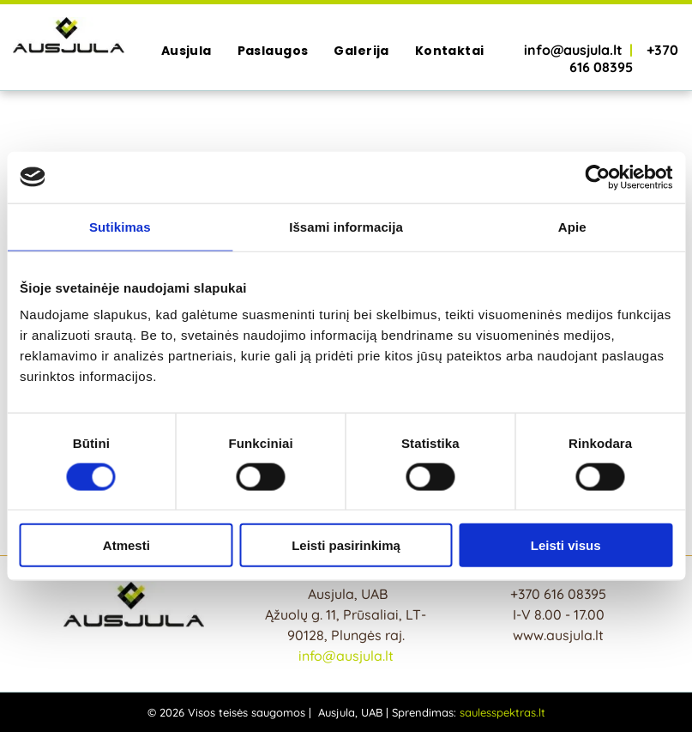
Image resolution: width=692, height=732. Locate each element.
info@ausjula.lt (346, 655)
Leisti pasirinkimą (346, 545)
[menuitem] (186, 51)
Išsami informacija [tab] (346, 226)
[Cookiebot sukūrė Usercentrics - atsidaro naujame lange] (597, 177)
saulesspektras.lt (502, 712)
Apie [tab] (572, 226)
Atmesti (126, 545)
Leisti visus (566, 545)
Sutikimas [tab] (120, 226)
